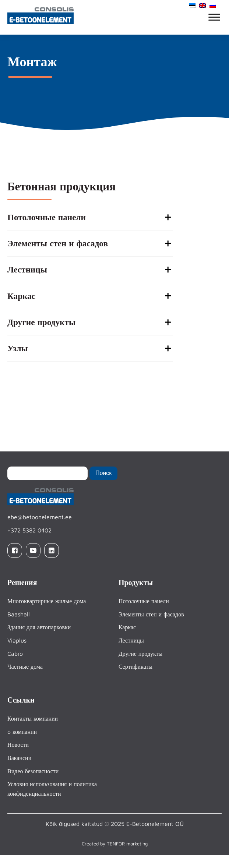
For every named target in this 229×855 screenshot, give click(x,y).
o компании (22, 731)
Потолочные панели (144, 601)
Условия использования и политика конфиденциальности (52, 789)
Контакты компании (32, 718)
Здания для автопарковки (39, 627)
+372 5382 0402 (29, 530)
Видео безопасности (33, 771)
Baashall (18, 614)
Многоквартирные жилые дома (46, 601)
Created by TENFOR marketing (115, 844)
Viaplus (17, 640)
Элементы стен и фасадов (151, 614)
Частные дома (25, 666)
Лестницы (131, 640)
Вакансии (19, 757)
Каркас (127, 627)
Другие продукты (140, 653)
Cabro (15, 653)
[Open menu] (214, 17)
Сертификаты (135, 666)
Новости (18, 745)
